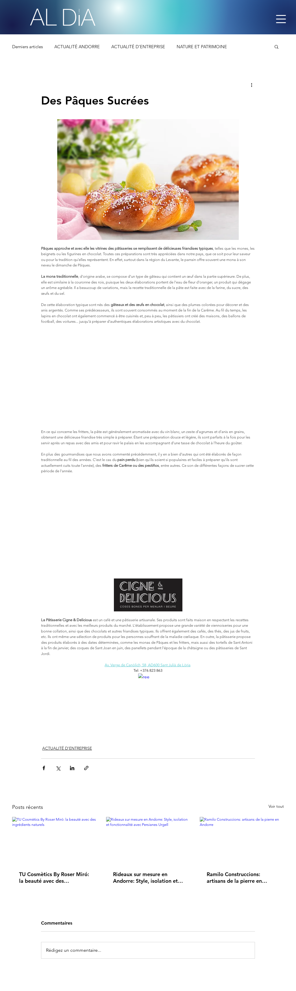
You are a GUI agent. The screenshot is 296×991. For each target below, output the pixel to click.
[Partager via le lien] (86, 768)
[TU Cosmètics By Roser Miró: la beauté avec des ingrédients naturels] (54, 840)
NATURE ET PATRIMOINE (202, 46)
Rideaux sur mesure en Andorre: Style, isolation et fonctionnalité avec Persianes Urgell (145, 877)
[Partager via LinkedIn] (72, 768)
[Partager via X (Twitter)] (58, 768)
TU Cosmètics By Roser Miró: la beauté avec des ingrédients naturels (54, 877)
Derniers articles (27, 46)
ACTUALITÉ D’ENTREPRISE (138, 46)
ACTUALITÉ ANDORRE (77, 46)
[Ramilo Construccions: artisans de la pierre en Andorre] (242, 840)
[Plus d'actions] (251, 84)
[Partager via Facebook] (44, 768)
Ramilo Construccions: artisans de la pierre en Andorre (234, 877)
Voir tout (276, 806)
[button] (276, 46)
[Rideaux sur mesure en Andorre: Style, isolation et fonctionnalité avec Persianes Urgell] (148, 840)
